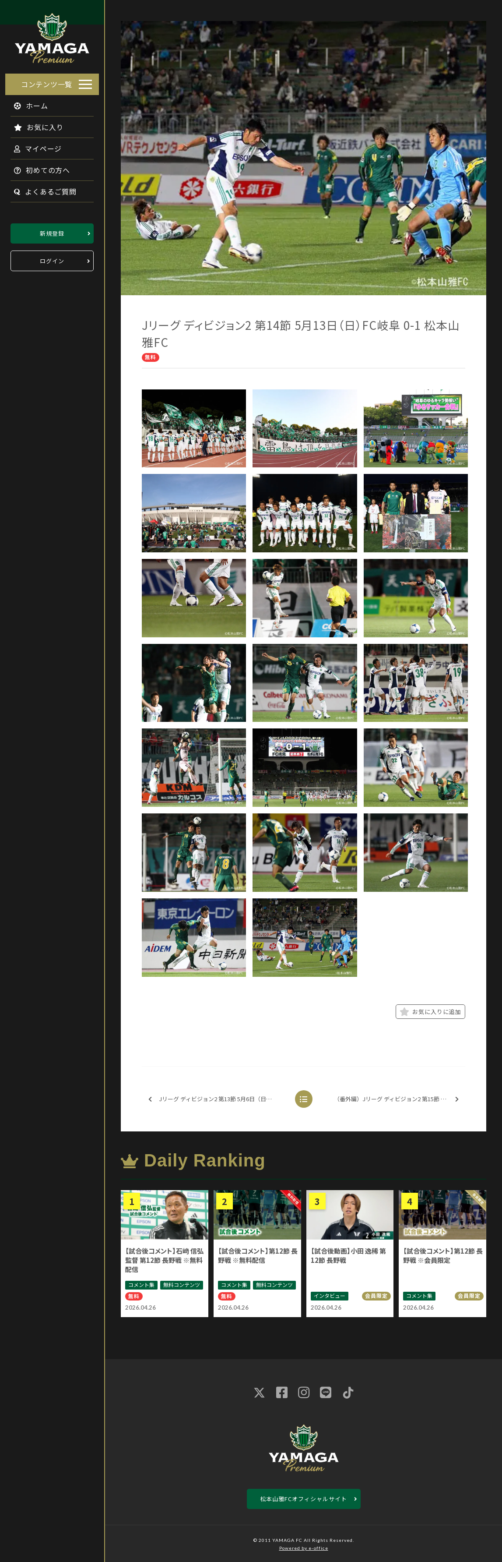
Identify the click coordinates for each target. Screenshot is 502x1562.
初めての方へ (37, 167)
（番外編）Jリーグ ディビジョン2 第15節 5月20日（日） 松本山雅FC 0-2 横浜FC (399, 1099)
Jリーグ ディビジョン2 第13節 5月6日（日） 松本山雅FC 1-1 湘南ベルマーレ (218, 1099)
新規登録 (52, 230)
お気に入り (33, 124)
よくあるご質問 (40, 189)
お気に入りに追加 (430, 1011)
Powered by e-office (303, 1548)
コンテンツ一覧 (46, 81)
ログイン (52, 258)
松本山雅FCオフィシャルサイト (303, 1499)
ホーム (26, 103)
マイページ (32, 146)
